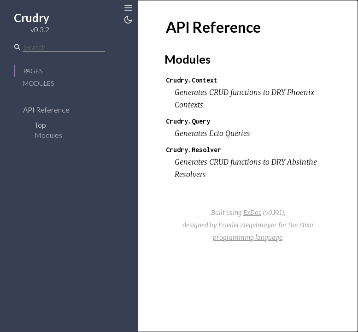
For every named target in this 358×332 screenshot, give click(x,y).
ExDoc (252, 212)
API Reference (46, 109)
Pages (32, 71)
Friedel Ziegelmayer (247, 225)
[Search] (64, 47)
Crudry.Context (191, 80)
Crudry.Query (188, 121)
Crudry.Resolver (193, 150)
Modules (38, 83)
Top (40, 124)
